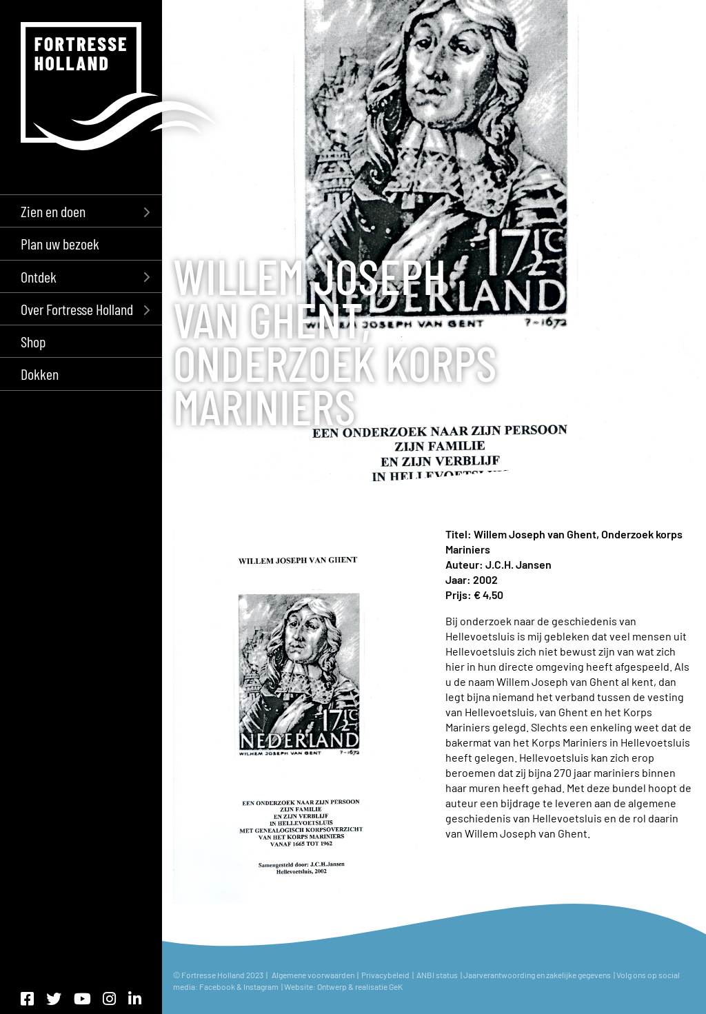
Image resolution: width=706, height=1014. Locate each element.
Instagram (261, 986)
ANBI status (437, 975)
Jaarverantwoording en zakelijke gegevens (537, 975)
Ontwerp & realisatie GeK (360, 986)
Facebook (217, 986)
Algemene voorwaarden (313, 975)
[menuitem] (81, 210)
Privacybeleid (385, 975)
